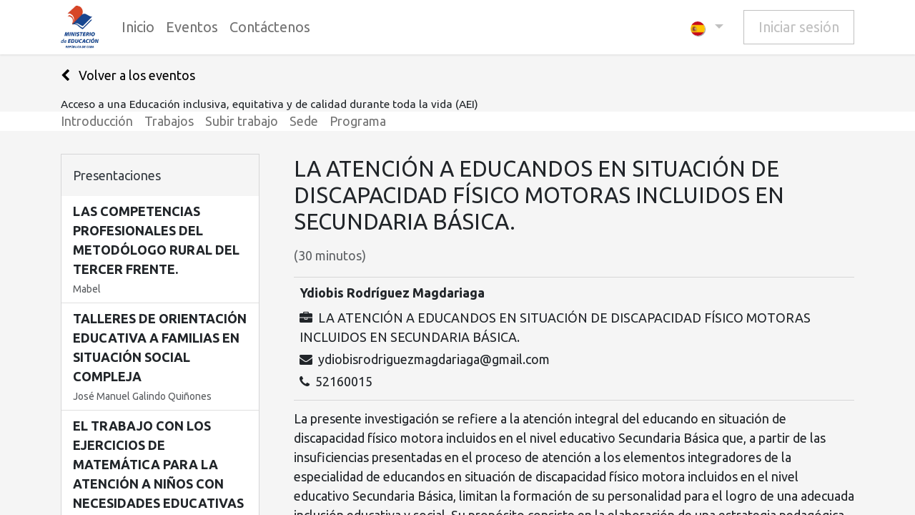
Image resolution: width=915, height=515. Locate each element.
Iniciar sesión (798, 27)
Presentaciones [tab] (117, 175)
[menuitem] (138, 27)
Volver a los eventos (128, 75)
